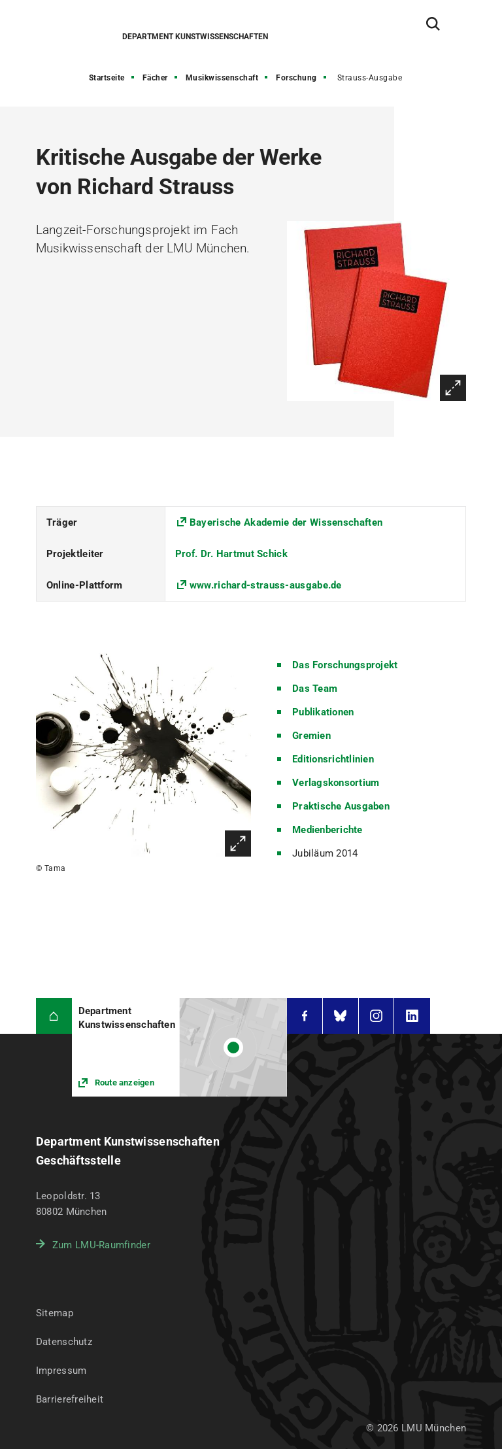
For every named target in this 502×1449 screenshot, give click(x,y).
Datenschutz (64, 1342)
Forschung (296, 77)
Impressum (61, 1370)
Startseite (107, 77)
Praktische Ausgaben (341, 806)
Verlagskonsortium (335, 783)
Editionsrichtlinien (333, 759)
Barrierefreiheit (69, 1399)
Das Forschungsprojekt (344, 665)
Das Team (314, 688)
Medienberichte (327, 830)
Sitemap (54, 1313)
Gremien (311, 736)
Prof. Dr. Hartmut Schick (231, 554)
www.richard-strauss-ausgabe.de (266, 585)
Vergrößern (453, 388)
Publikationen (323, 712)
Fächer (155, 77)
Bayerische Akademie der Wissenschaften (286, 522)
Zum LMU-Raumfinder (101, 1245)
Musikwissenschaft (222, 77)
